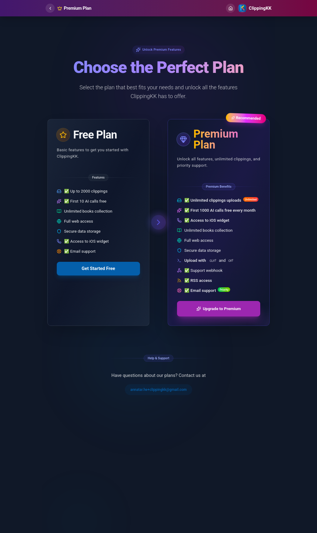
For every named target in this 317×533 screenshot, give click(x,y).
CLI (213, 260)
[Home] (230, 8)
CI (230, 260)
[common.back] (50, 8)
